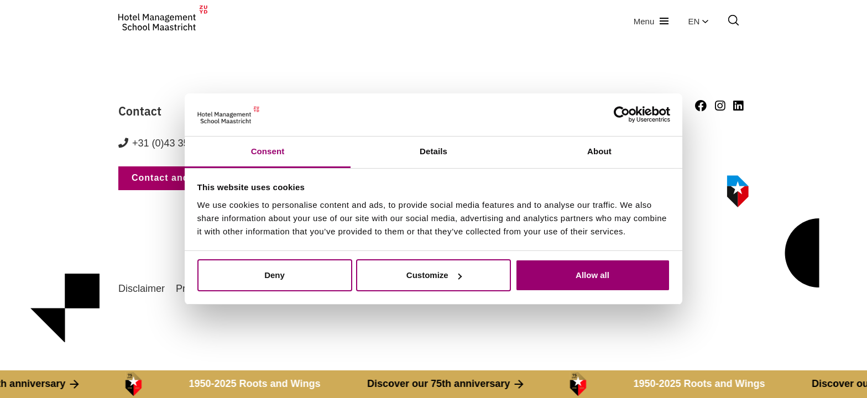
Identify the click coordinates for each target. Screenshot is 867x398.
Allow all (592, 275)
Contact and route (174, 177)
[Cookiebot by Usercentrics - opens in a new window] (621, 115)
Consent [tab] (268, 151)
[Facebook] (701, 106)
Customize (434, 275)
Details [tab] (433, 151)
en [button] (698, 21)
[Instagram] (720, 106)
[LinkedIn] (738, 106)
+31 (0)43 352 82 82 (177, 143)
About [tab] (599, 151)
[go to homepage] (162, 21)
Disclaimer (141, 288)
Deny (274, 275)
